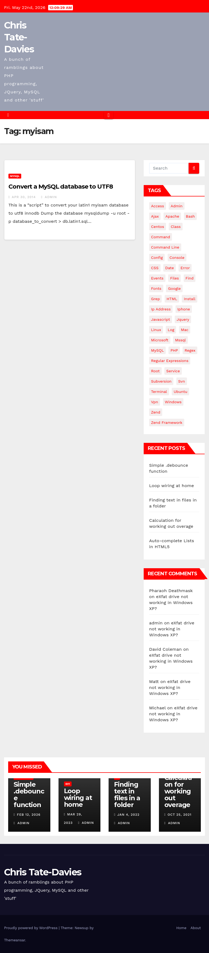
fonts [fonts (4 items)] (156, 288)
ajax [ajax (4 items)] (155, 216)
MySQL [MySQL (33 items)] (157, 350)
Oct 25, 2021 (180, 815)
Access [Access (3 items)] (157, 206)
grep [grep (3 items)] (155, 299)
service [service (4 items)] (173, 371)
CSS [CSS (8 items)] (155, 268)
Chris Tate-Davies (19, 37)
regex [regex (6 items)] (190, 350)
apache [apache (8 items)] (172, 216)
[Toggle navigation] (108, 115)
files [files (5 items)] (174, 278)
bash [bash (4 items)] (190, 216)
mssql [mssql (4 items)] (180, 340)
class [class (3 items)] (176, 226)
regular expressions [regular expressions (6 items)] (169, 360)
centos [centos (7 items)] (157, 226)
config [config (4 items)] (157, 257)
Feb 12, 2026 (29, 815)
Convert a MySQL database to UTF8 (60, 186)
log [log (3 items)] (171, 330)
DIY (68, 783)
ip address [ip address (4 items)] (161, 309)
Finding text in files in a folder (127, 794)
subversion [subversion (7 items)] (161, 381)
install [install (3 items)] (189, 299)
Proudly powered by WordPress (31, 928)
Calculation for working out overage (178, 791)
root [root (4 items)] (155, 371)
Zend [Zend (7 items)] (155, 412)
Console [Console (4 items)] (177, 257)
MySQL (15, 175)
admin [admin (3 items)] (177, 206)
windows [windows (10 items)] (173, 402)
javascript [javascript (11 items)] (160, 319)
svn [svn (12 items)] (181, 381)
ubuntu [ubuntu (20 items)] (180, 391)
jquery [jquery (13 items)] (183, 319)
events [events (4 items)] (157, 278)
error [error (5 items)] (185, 268)
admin (49, 197)
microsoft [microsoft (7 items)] (159, 340)
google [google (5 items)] (174, 288)
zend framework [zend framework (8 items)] (166, 422)
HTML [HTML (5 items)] (172, 299)
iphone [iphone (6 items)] (183, 309)
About (195, 928)
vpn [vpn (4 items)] (154, 402)
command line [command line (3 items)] (165, 247)
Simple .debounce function (29, 794)
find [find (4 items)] (190, 278)
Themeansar (14, 940)
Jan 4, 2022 (128, 815)
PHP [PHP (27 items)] (174, 350)
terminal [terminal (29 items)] (159, 391)
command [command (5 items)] (160, 237)
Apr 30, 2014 (24, 197)
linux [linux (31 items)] (156, 330)
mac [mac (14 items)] (185, 330)
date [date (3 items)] (169, 268)
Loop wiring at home (171, 485)
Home (181, 928)
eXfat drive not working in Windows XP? (171, 602)
